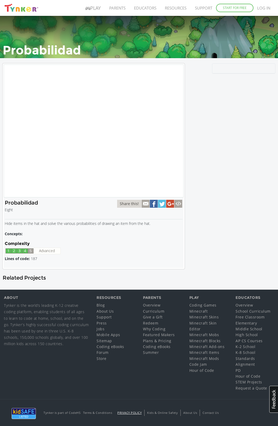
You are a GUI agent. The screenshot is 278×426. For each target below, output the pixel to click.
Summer (151, 352)
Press (102, 323)
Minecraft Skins (204, 317)
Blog (101, 305)
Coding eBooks (110, 346)
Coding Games (203, 305)
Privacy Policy (129, 413)
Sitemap (104, 340)
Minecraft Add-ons (207, 346)
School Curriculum (253, 311)
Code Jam (198, 364)
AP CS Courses (249, 340)
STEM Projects (249, 382)
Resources (175, 8)
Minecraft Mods (204, 358)
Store (102, 358)
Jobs (100, 328)
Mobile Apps (108, 334)
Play (93, 8)
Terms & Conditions (97, 413)
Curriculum (153, 311)
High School (247, 334)
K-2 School (245, 346)
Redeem (150, 323)
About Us (105, 311)
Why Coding (154, 328)
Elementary (246, 323)
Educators (145, 8)
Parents (117, 8)
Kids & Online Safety (162, 413)
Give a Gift (153, 317)
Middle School (249, 328)
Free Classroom (250, 317)
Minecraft (198, 311)
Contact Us (211, 413)
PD (238, 370)
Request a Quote (251, 388)
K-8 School (245, 352)
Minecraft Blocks (205, 340)
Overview (151, 305)
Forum (103, 352)
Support (203, 8)
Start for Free (235, 8)
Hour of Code (201, 370)
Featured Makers (159, 334)
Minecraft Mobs (204, 334)
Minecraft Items (204, 352)
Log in (263, 8)
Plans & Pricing (157, 340)
